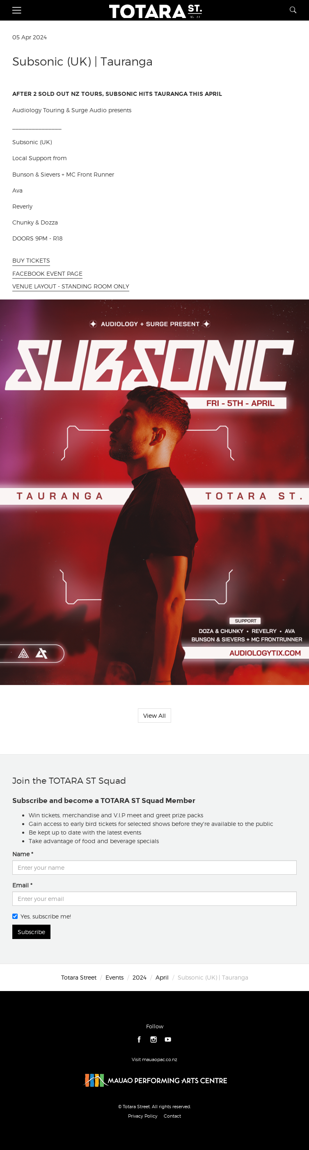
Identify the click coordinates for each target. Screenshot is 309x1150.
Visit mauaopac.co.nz (154, 1059)
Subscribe (31, 931)
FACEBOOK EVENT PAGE (47, 273)
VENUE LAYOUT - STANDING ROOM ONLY (70, 286)
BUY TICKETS (31, 260)
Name (21, 854)
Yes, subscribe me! (41, 916)
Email (20, 885)
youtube (168, 1039)
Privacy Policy (143, 1116)
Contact (172, 1116)
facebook (139, 1039)
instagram (153, 1039)
